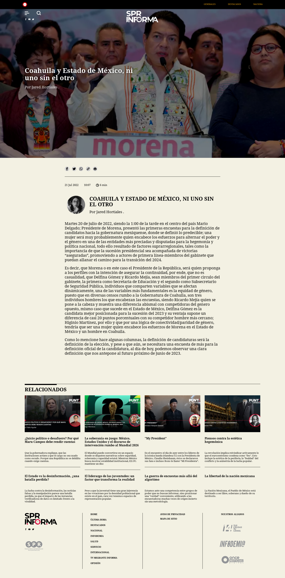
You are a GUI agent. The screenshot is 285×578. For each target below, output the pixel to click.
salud (94, 541)
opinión (95, 563)
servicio (96, 546)
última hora (99, 519)
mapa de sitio (168, 518)
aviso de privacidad (172, 514)
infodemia (97, 536)
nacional (97, 530)
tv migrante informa (104, 557)
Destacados (239, 4)
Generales (215, 4)
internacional (100, 552)
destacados (98, 525)
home (94, 514)
